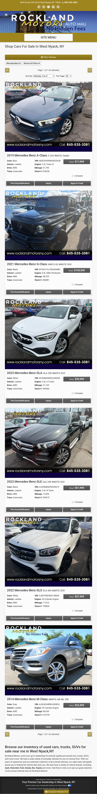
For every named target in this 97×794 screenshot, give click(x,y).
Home (37, 779)
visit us (65, 768)
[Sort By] (44, 76)
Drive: (9, 168)
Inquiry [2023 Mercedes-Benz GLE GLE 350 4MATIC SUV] (48, 510)
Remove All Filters (32, 63)
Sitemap (52, 785)
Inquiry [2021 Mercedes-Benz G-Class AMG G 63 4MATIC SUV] (48, 292)
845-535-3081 (71, 2)
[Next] (90, 70)
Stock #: (38, 171)
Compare (79, 176)
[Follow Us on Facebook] (39, 7)
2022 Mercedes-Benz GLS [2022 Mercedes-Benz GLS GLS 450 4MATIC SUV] (36, 590)
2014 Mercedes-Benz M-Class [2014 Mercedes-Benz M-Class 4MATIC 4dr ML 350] (38, 699)
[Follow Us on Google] (53, 7)
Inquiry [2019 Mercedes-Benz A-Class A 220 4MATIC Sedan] (48, 183)
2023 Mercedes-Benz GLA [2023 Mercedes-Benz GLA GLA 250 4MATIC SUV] (36, 373)
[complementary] (89, 786)
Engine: (38, 164)
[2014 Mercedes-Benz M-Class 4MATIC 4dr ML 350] (48, 657)
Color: (9, 161)
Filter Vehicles (48, 57)
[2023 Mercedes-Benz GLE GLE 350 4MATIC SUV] (48, 440)
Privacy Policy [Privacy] (57, 779)
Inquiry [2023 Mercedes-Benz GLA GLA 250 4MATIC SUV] (48, 401)
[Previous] (7, 70)
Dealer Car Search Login (32, 785)
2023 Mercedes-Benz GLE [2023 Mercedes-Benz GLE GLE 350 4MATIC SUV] (36, 481)
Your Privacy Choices (63, 785)
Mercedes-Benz (14, 63)
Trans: (10, 171)
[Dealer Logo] (48, 21)
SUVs (86, 756)
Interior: (10, 164)
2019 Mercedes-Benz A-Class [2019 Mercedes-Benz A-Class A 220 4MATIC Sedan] (38, 155)
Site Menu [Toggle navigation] (48, 37)
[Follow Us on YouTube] (48, 7)
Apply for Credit (77, 183)
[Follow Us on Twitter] (44, 7)
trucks (80, 756)
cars (74, 756)
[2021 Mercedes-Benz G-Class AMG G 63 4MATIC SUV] (48, 223)
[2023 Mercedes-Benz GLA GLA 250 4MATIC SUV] (48, 331)
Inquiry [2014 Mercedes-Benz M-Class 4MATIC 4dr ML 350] (48, 727)
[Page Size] (68, 76)
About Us (42, 779)
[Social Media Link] (58, 7)
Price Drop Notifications (20, 183)
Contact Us (49, 779)
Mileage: (38, 168)
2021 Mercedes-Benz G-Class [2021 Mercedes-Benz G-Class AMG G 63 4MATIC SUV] (39, 264)
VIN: (37, 161)
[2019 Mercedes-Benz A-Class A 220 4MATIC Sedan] (48, 114)
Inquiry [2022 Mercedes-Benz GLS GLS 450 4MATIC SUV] (48, 618)
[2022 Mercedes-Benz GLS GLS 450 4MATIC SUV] (48, 549)
